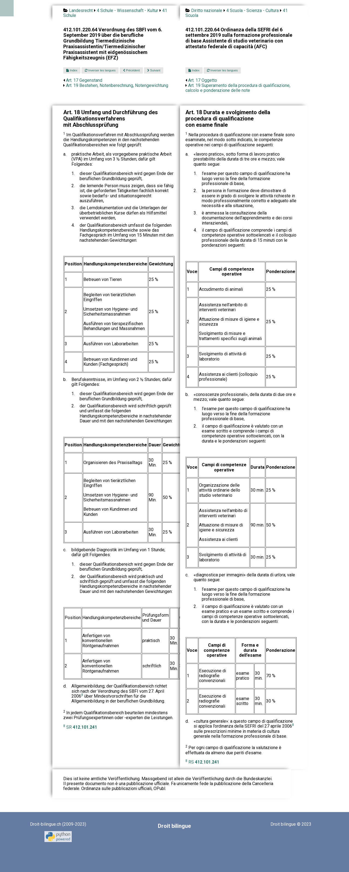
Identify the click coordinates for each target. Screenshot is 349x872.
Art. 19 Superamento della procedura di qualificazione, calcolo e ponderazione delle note (237, 88)
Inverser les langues (100, 70)
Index (71, 70)
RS (203, 762)
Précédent (131, 70)
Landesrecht (81, 10)
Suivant (153, 70)
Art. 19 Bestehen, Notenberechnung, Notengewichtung (117, 85)
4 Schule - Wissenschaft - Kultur (127, 10)
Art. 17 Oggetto (202, 80)
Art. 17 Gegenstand (84, 80)
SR (81, 727)
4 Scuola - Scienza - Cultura (252, 10)
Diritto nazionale (206, 10)
